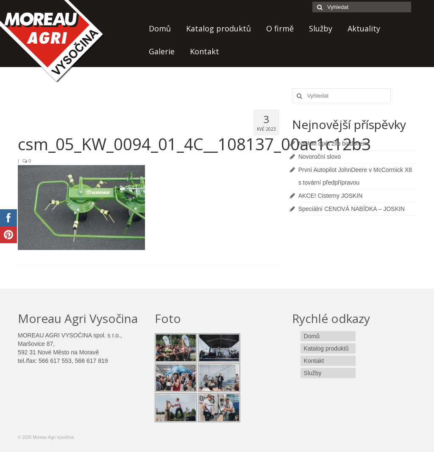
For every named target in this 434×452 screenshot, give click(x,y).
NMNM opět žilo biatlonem (333, 143)
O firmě (280, 28)
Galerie (162, 51)
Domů (160, 28)
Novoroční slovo (319, 156)
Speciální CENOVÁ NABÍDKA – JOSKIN (351, 208)
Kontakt (204, 51)
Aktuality (364, 28)
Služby (320, 28)
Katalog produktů (218, 28)
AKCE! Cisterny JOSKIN (330, 195)
